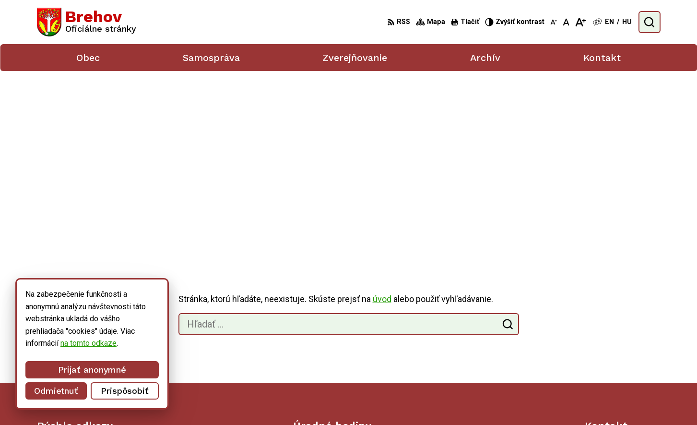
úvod (382, 124)
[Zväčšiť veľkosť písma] (580, 22)
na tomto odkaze (49, 343)
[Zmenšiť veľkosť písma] (553, 22)
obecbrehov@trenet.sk (623, 355)
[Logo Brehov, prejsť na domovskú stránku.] (87, 22)
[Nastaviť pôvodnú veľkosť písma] (566, 22)
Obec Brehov (517, 399)
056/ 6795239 (609, 345)
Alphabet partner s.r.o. (395, 399)
